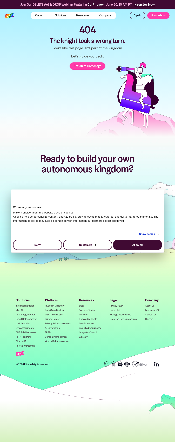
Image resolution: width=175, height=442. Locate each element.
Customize (87, 244)
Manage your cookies (120, 314)
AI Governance (52, 328)
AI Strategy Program (26, 314)
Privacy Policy (116, 305)
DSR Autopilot (23, 323)
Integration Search (88, 332)
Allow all (137, 244)
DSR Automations (54, 314)
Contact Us (150, 314)
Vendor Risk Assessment (57, 341)
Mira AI (19, 310)
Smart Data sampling (26, 319)
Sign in (137, 15)
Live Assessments (24, 328)
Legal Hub (115, 310)
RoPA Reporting (23, 336)
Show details (147, 233)
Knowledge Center (88, 319)
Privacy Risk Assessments (57, 323)
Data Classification (54, 310)
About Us (149, 305)
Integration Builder (25, 305)
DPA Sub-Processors (26, 332)
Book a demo (158, 15)
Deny (37, 244)
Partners (83, 314)
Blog (81, 305)
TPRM (48, 332)
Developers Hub (87, 323)
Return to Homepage (87, 66)
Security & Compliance (90, 328)
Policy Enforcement (25, 345)
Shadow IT (21, 341)
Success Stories (87, 310)
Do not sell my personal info (123, 319)
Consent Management (56, 336)
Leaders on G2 (152, 310)
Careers (149, 319)
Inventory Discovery (54, 305)
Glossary (83, 336)
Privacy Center (52, 319)
